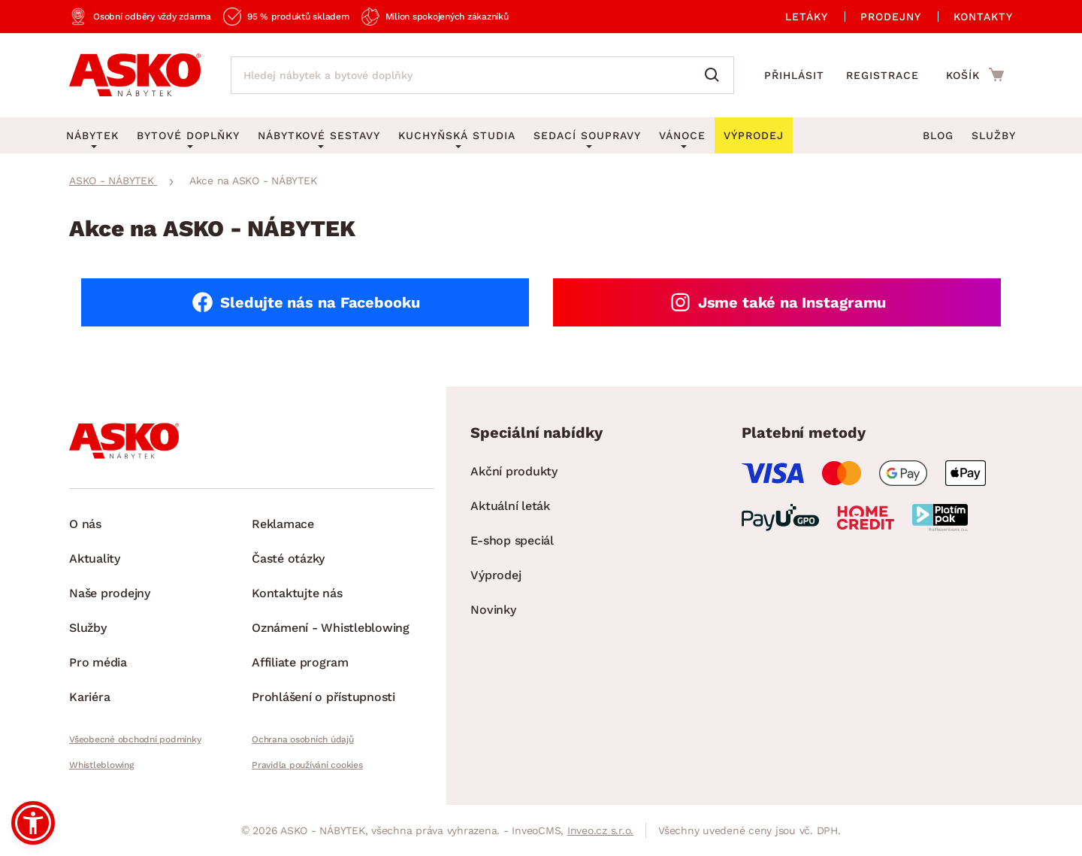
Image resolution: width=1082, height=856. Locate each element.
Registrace (882, 75)
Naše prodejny (109, 593)
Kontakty (983, 16)
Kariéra (89, 697)
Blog (938, 135)
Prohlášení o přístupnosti (323, 697)
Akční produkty (514, 471)
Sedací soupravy (587, 135)
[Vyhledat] (715, 75)
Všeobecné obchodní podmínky (135, 739)
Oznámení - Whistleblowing (331, 628)
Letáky (806, 16)
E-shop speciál (512, 540)
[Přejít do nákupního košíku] (975, 74)
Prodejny (890, 16)
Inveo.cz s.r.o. (600, 830)
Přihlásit (794, 75)
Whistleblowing (101, 765)
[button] (33, 823)
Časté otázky (288, 558)
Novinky (492, 610)
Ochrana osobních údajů (303, 739)
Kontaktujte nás (297, 593)
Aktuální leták (510, 506)
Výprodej (495, 575)
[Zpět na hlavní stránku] (135, 75)
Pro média (98, 662)
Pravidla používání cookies (307, 765)
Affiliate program (300, 662)
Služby (994, 135)
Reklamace (283, 524)
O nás (85, 524)
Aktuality (94, 558)
